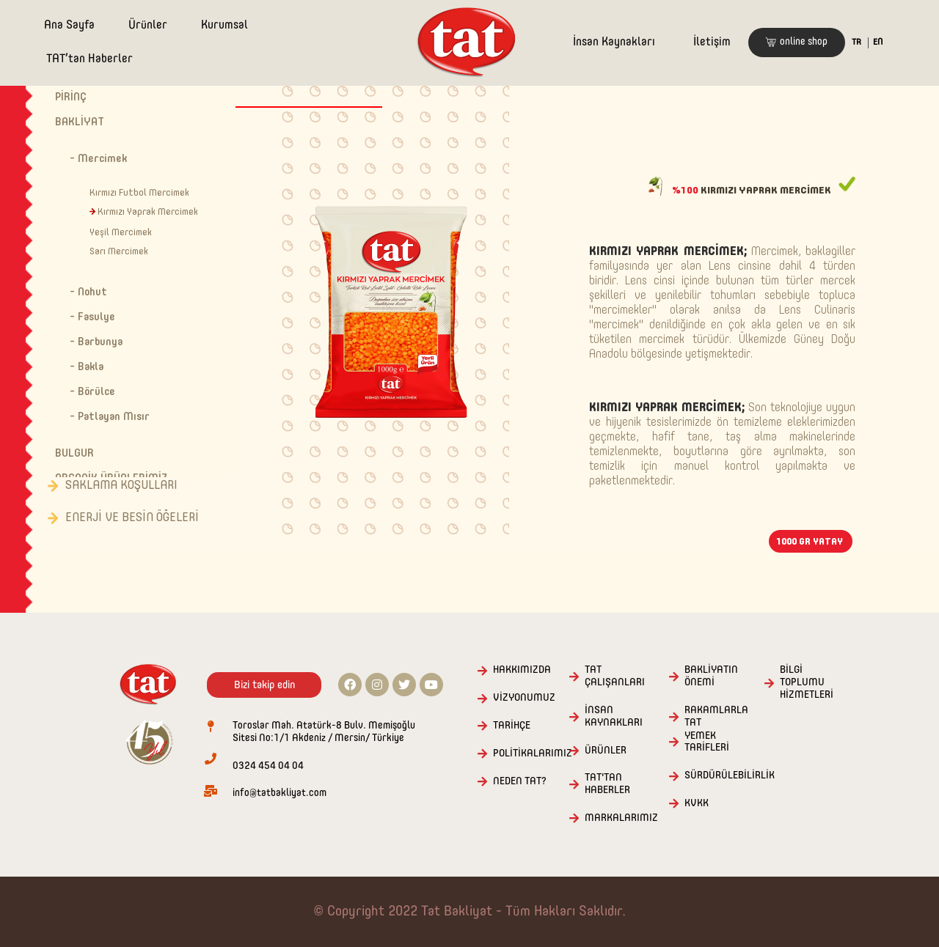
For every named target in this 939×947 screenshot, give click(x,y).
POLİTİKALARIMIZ (532, 753)
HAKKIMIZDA (522, 670)
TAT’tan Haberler (89, 59)
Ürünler (147, 26)
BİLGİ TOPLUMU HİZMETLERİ (806, 682)
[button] (796, 42)
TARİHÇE (511, 726)
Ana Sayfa (69, 26)
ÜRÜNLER (605, 750)
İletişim (712, 42)
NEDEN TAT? (520, 781)
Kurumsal (224, 26)
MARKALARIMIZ (621, 818)
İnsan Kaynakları (614, 42)
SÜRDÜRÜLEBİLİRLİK (729, 775)
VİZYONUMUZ (524, 698)
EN (878, 42)
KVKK (696, 803)
